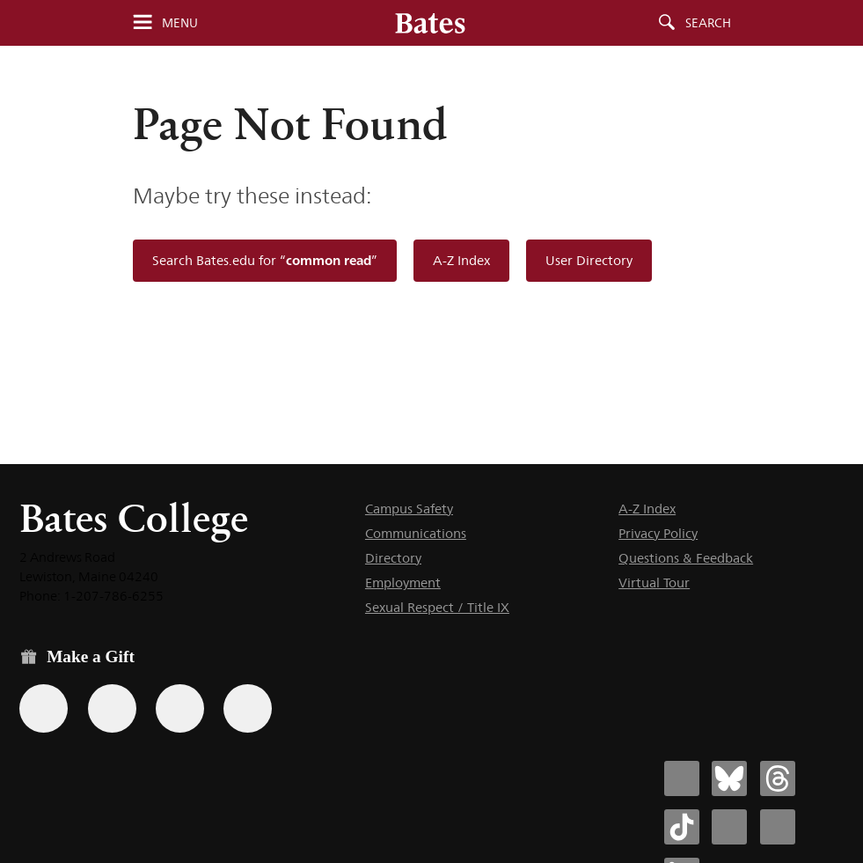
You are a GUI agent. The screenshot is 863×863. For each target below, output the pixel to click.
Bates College (133, 518)
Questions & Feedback (685, 557)
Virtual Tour (654, 582)
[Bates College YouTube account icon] (777, 827)
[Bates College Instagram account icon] (729, 827)
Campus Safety (409, 508)
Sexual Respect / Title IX (437, 607)
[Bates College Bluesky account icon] (729, 778)
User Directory (589, 260)
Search (708, 23)
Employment (403, 582)
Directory (393, 557)
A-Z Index (461, 260)
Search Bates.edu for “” (264, 260)
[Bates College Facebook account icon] (681, 778)
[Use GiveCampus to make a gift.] (247, 708)
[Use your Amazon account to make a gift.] (112, 708)
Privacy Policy (658, 533)
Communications (415, 533)
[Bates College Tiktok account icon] (681, 827)
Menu (180, 23)
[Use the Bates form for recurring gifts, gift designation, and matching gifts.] (43, 708)
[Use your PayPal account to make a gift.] (180, 708)
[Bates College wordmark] (430, 22)
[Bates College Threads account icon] (777, 778)
